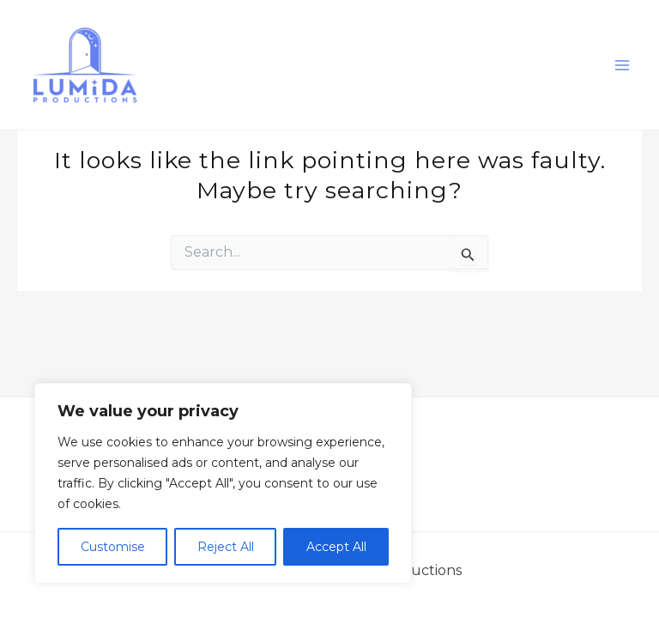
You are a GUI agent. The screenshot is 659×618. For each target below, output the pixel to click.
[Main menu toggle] (623, 65)
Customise (113, 546)
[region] (223, 483)
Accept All (336, 546)
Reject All (225, 546)
